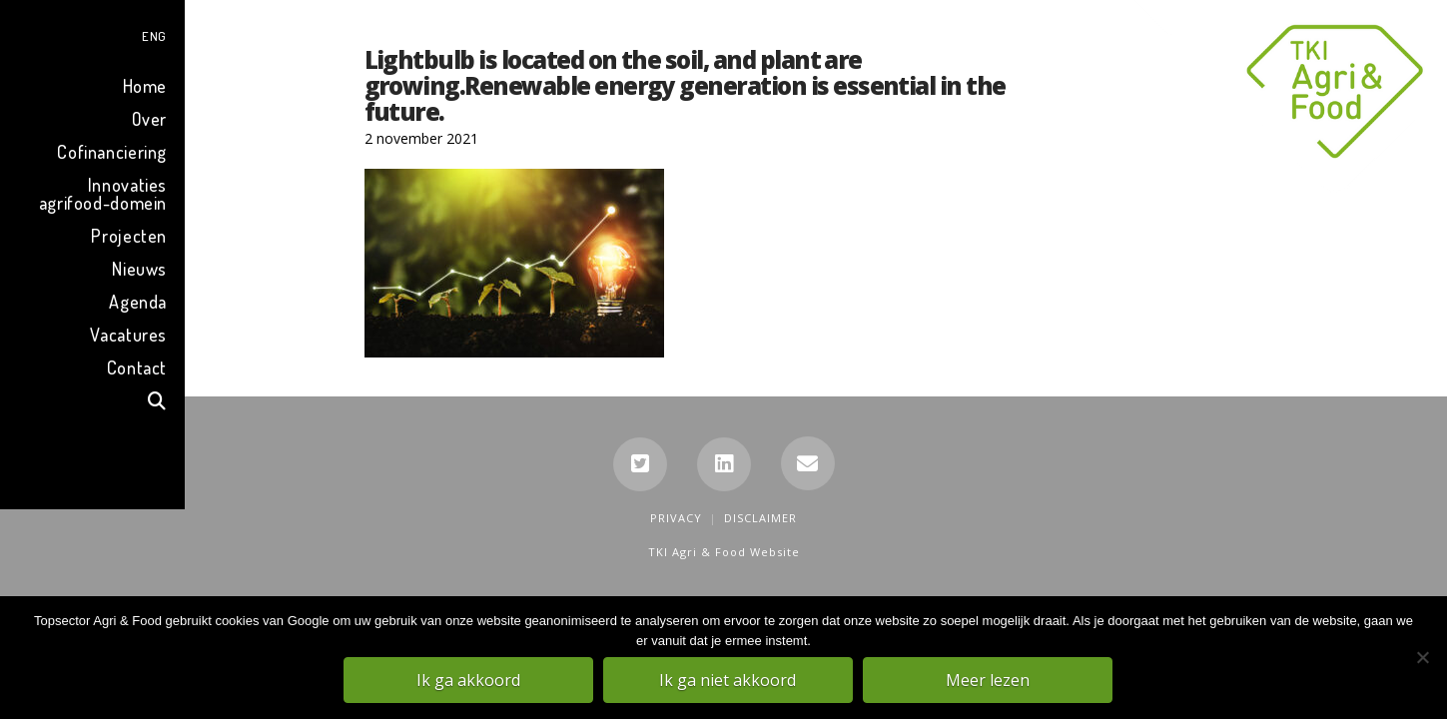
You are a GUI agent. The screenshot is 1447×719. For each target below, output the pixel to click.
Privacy (676, 517)
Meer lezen (989, 680)
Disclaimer (760, 517)
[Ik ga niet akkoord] (1422, 658)
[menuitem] (92, 33)
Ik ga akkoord (469, 680)
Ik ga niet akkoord (728, 680)
